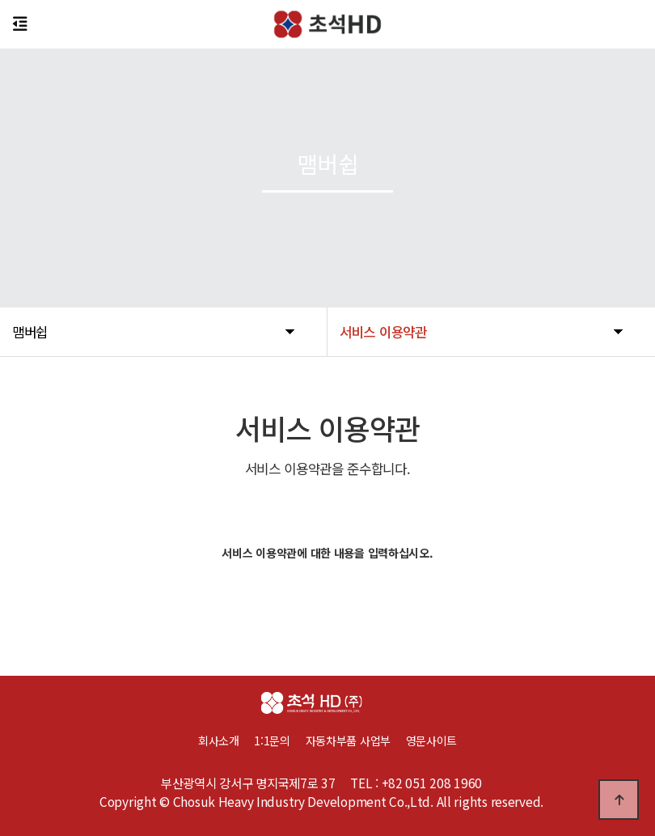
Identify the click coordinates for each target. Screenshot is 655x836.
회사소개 (218, 740)
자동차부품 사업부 (356, 740)
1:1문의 (272, 740)
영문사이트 (432, 740)
